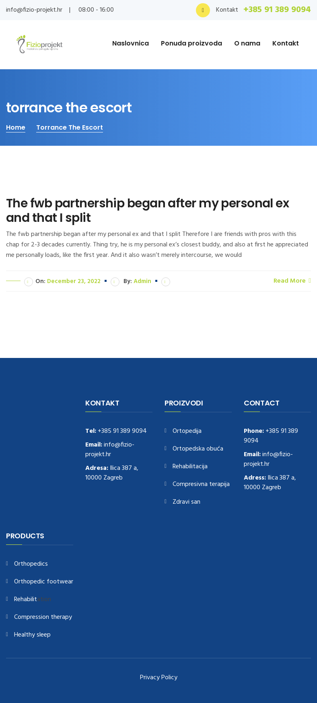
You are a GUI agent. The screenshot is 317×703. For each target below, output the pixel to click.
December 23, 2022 (74, 281)
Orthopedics (31, 564)
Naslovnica (130, 43)
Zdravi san (186, 502)
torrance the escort (69, 127)
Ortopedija (187, 431)
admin (142, 281)
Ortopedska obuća (198, 449)
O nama (247, 43)
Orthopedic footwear (43, 582)
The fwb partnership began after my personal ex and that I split (147, 210)
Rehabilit (25, 600)
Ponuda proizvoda (191, 43)
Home (15, 127)
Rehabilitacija (190, 467)
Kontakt (285, 43)
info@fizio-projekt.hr (34, 10)
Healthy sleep (32, 635)
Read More (292, 280)
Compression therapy (43, 617)
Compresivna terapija (201, 485)
